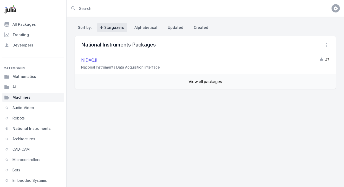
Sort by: (86, 27)
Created (201, 27)
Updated (175, 27)
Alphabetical (145, 27)
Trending (16, 34)
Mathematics (20, 76)
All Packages (20, 24)
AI (10, 87)
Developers (18, 45)
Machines (17, 97)
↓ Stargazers (112, 27)
